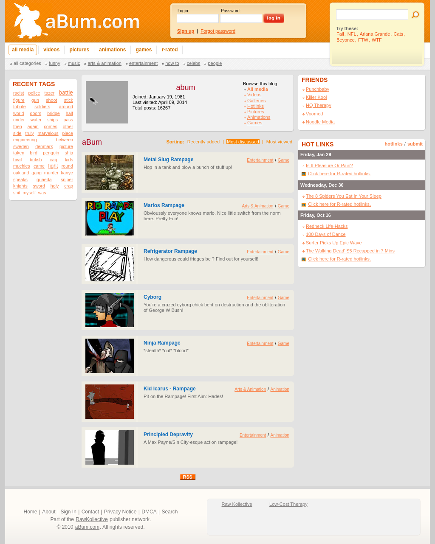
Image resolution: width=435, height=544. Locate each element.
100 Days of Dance (326, 234)
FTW (363, 39)
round (67, 165)
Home (30, 512)
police (34, 92)
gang (36, 172)
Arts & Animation (104, 63)
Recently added (203, 141)
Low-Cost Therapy (288, 504)
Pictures (255, 111)
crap (68, 185)
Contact (90, 512)
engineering (25, 139)
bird (33, 152)
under (19, 119)
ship (69, 152)
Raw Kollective (237, 504)
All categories (27, 63)
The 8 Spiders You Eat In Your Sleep (343, 196)
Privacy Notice (120, 512)
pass (68, 119)
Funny (54, 63)
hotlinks (394, 143)
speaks (20, 179)
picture (66, 146)
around (66, 106)
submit (415, 143)
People (215, 63)
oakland (21, 172)
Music (74, 63)
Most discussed (243, 141)
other (68, 126)
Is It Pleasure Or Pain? (329, 165)
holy (55, 185)
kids (69, 159)
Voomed (314, 113)
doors (35, 113)
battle (66, 93)
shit (16, 192)
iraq (53, 159)
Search (169, 512)
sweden (21, 146)
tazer (50, 92)
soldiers (42, 106)
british (36, 159)
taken (18, 152)
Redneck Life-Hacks (326, 226)
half (69, 113)
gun (35, 100)
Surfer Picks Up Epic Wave (334, 242)
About (48, 512)
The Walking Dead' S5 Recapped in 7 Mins (350, 250)
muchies (21, 165)
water (36, 119)
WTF (377, 39)
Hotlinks (255, 106)
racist (18, 92)
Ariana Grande (375, 33)
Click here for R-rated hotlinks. (339, 173)
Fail (340, 33)
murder (51, 172)
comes (50, 126)
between (64, 139)
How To (172, 63)
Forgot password (218, 31)
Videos (254, 94)
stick (68, 100)
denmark (44, 146)
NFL (351, 33)
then (17, 126)
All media (257, 89)
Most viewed (279, 141)
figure (19, 100)
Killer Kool (316, 97)
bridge (53, 113)
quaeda (44, 179)
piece (67, 133)
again (33, 126)
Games (254, 122)
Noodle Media (320, 121)
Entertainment (143, 63)
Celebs (194, 63)
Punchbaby (317, 89)
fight (53, 166)
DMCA (148, 512)
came (39, 165)
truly (29, 133)
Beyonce (345, 39)
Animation (280, 389)
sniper (67, 179)
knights (20, 185)
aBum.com (87, 527)
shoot (51, 100)
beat (17, 159)
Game (283, 160)
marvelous (47, 133)
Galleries (256, 100)
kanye (67, 172)
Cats (398, 33)
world (18, 113)
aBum (92, 142)
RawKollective (91, 519)
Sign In (68, 512)
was (42, 192)
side (17, 133)
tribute (19, 106)
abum (185, 87)
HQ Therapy (318, 105)
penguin (51, 152)
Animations (258, 117)
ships (52, 119)
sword (39, 185)
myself (29, 192)
